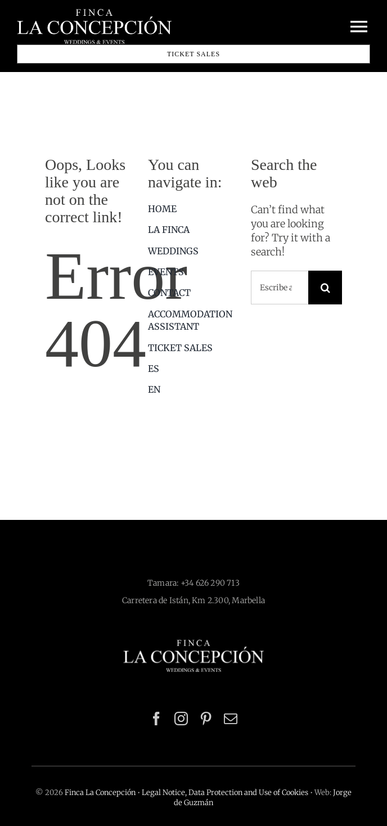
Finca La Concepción (100, 792)
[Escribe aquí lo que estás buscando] (279, 287)
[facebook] (156, 718)
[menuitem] (193, 368)
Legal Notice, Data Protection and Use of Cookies (225, 792)
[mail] (230, 718)
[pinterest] (206, 718)
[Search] (325, 287)
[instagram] (181, 718)
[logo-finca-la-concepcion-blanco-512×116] (193, 644)
